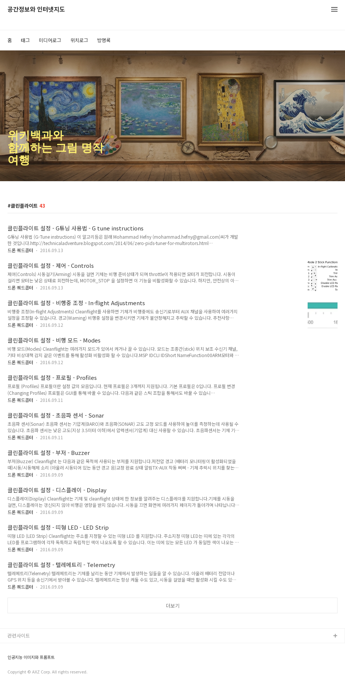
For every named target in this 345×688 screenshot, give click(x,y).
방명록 (104, 40)
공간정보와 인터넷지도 (36, 9)
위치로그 (79, 40)
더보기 (172, 605)
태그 (25, 40)
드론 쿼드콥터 (20, 250)
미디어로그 (50, 40)
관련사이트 (18, 635)
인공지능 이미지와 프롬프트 (31, 657)
